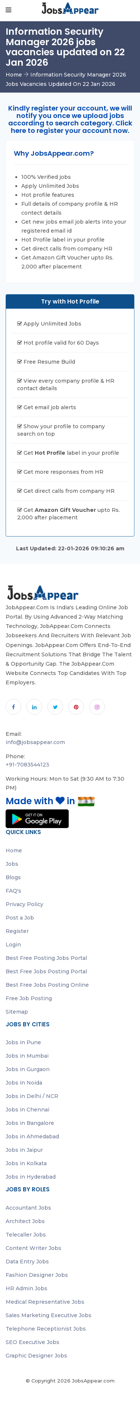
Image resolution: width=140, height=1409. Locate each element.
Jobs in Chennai (27, 1109)
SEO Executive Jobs (32, 1342)
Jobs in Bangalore (30, 1123)
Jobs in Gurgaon (28, 1069)
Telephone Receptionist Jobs (46, 1328)
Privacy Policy (24, 904)
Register (17, 931)
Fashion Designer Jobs (37, 1275)
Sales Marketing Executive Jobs (48, 1315)
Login (13, 944)
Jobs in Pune (23, 1042)
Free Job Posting (29, 998)
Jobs (12, 864)
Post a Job (20, 917)
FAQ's (13, 890)
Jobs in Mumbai (27, 1055)
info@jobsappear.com (35, 742)
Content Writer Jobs (33, 1248)
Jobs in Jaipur (24, 1150)
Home (14, 74)
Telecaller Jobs (26, 1234)
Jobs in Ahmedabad (32, 1136)
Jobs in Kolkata (26, 1163)
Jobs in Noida (24, 1082)
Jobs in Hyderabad (31, 1176)
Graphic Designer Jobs (36, 1355)
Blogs (13, 877)
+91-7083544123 (27, 764)
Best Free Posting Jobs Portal (46, 958)
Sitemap (17, 1011)
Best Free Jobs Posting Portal (46, 971)
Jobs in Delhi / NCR (32, 1096)
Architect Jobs (25, 1221)
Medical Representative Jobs (45, 1301)
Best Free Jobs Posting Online (47, 985)
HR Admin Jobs (26, 1288)
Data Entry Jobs (27, 1261)
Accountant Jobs (28, 1207)
